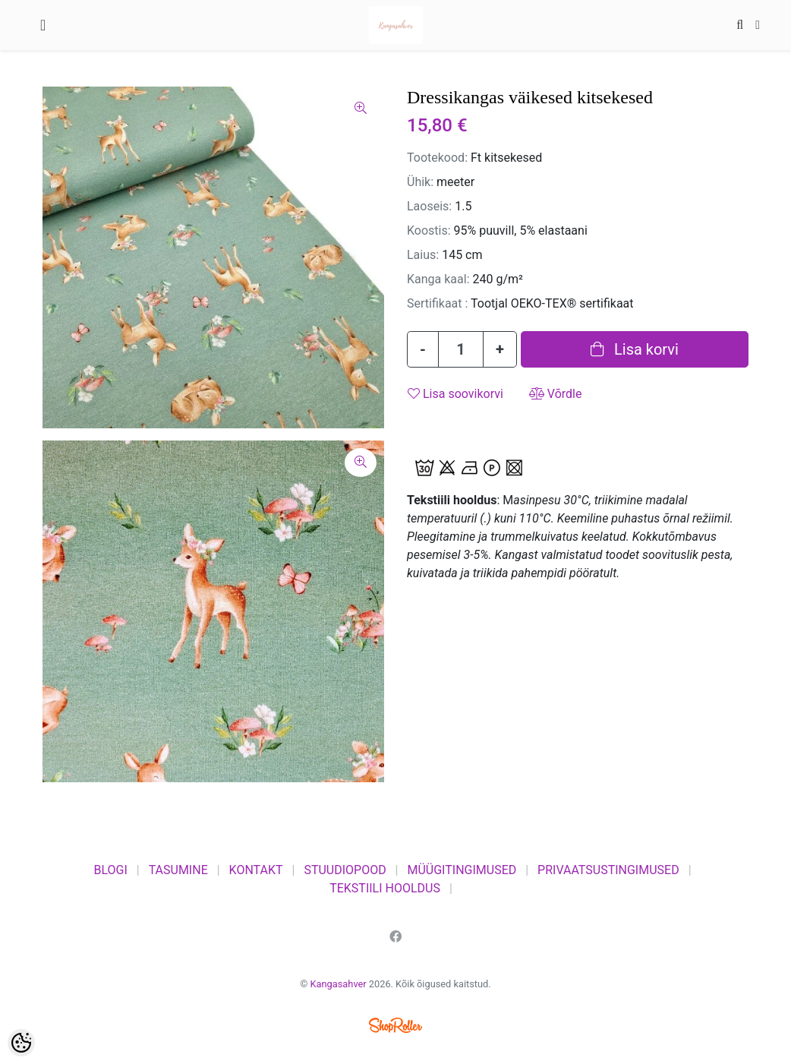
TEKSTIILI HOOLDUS (384, 888)
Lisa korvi (635, 349)
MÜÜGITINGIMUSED (461, 870)
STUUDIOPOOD (345, 870)
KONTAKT (256, 870)
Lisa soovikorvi (455, 394)
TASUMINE (178, 870)
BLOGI (110, 870)
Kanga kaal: (438, 279)
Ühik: (420, 182)
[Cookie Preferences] (21, 1042)
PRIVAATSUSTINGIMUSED (608, 870)
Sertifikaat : (437, 303)
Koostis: (429, 230)
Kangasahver (338, 984)
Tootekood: (437, 157)
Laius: (423, 255)
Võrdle (555, 394)
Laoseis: (429, 206)
